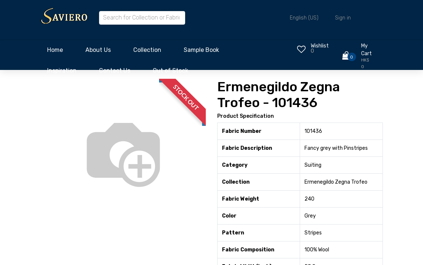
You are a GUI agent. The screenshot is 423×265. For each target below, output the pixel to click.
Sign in (343, 18)
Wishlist (320, 46)
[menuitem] (55, 52)
